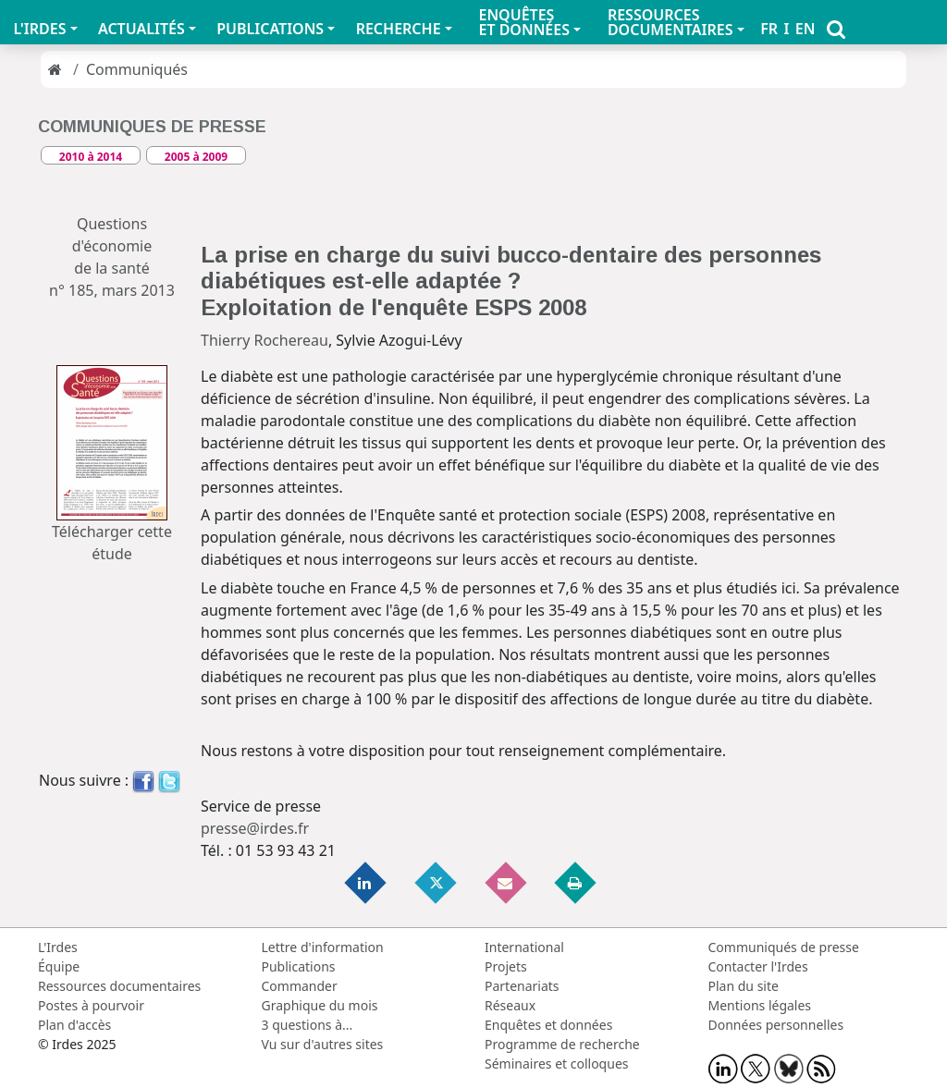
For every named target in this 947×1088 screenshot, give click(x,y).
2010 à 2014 (90, 157)
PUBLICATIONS (270, 28)
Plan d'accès (74, 1024)
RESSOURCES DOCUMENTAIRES (670, 22)
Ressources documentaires (119, 986)
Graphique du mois (320, 1005)
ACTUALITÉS (141, 28)
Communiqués (137, 69)
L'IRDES (39, 28)
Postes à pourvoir (91, 1005)
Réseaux (510, 1005)
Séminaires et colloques (556, 1063)
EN (805, 28)
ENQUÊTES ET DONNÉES (524, 22)
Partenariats (522, 986)
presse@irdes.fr (255, 828)
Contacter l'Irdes (758, 966)
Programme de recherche (562, 1044)
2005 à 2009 (196, 157)
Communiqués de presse (783, 947)
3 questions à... (307, 1024)
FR (769, 28)
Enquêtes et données (548, 1024)
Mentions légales (760, 1005)
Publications (299, 966)
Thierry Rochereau (264, 340)
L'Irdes (58, 947)
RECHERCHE (398, 28)
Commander (300, 986)
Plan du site (743, 986)
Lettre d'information (323, 947)
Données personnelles (776, 1024)
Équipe (59, 966)
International (524, 947)
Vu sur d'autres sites (323, 1044)
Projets (506, 966)
